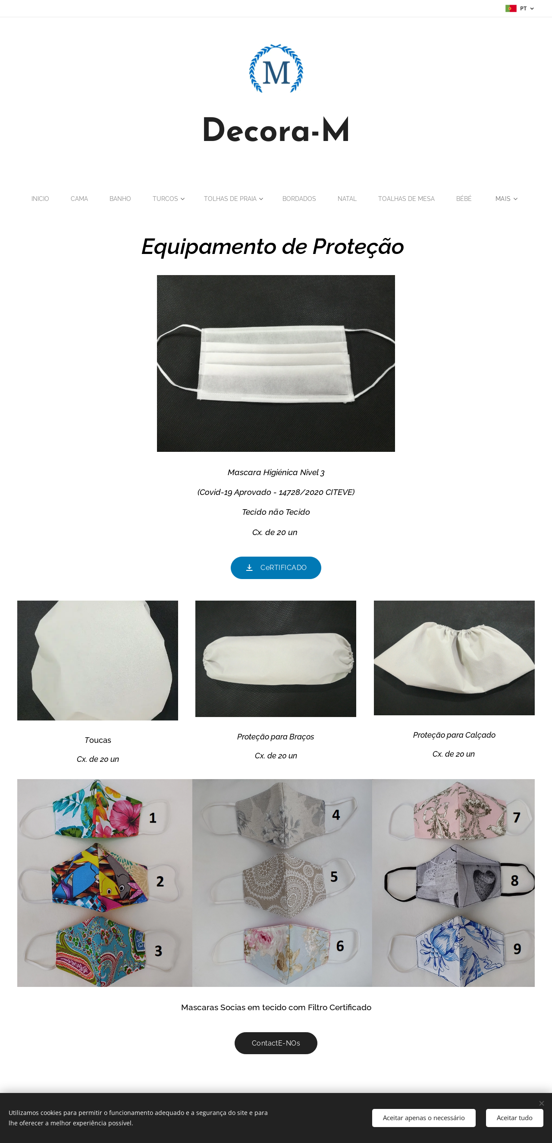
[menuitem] (36, 199)
